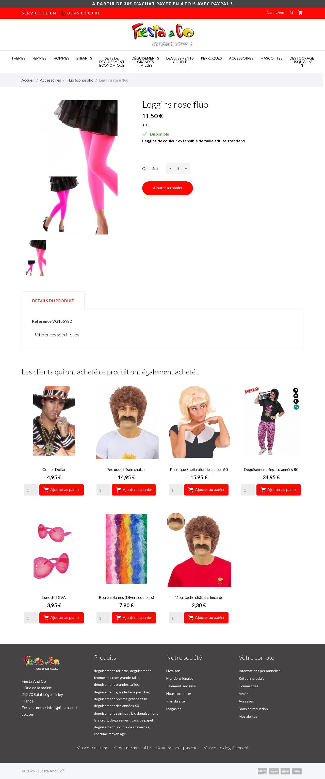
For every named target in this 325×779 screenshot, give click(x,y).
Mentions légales (179, 678)
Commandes (248, 686)
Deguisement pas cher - (179, 747)
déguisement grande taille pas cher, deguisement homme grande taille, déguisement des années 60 (122, 699)
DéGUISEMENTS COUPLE (180, 60)
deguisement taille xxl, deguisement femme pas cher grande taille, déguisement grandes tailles (122, 678)
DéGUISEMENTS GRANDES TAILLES (145, 61)
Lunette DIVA (54, 597)
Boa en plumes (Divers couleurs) (126, 597)
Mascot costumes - (95, 747)
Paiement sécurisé (181, 686)
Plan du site (175, 701)
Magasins (173, 709)
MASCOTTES (272, 58)
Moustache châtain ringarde (198, 597)
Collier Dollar (54, 469)
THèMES (18, 58)
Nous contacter (178, 693)
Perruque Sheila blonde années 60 (199, 469)
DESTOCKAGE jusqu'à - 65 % (302, 61)
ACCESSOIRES (241, 58)
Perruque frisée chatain (126, 469)
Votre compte (256, 657)
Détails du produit (53, 300)
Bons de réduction (253, 709)
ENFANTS (84, 58)
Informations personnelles (260, 671)
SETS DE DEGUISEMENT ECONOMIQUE (112, 61)
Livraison (173, 671)
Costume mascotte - (135, 747)
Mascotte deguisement (226, 747)
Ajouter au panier (168, 187)
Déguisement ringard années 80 (271, 469)
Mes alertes (248, 716)
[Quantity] (31, 490)
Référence (42, 321)
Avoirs (244, 693)
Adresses (246, 701)
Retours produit (251, 678)
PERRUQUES (211, 58)
